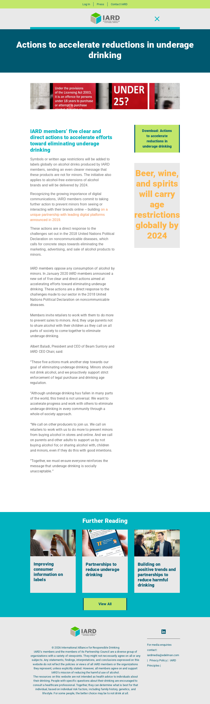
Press (100, 4)
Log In (86, 4)
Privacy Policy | (159, 660)
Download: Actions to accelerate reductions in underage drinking (157, 138)
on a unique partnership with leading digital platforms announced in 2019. (69, 215)
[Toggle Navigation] (157, 19)
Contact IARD (119, 4)
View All (105, 604)
